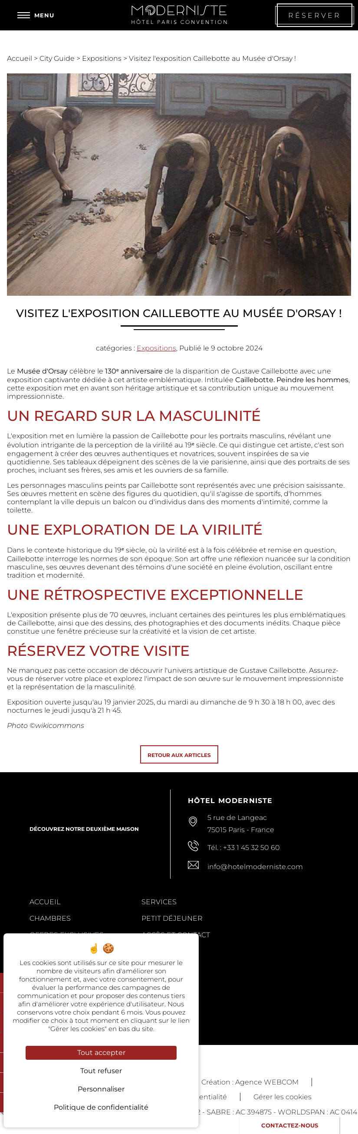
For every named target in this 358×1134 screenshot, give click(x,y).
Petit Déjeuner (172, 918)
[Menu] (36, 15)
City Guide (57, 58)
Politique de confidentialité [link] (101, 1107)
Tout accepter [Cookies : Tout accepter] (101, 1052)
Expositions (102, 58)
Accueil (20, 58)
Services (159, 902)
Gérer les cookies (282, 1097)
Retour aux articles (179, 755)
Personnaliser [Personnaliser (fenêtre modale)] (101, 1089)
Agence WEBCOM (267, 1082)
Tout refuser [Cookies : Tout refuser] (101, 1071)
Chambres (50, 918)
